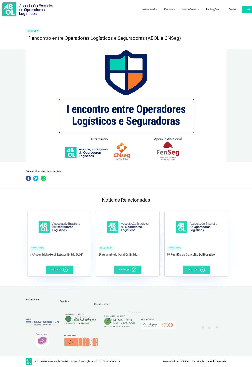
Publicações (196, 9)
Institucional (132, 9)
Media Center (174, 9)
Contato (217, 9)
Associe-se (238, 9)
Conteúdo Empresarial (216, 361)
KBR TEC (185, 361)
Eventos (153, 9)
